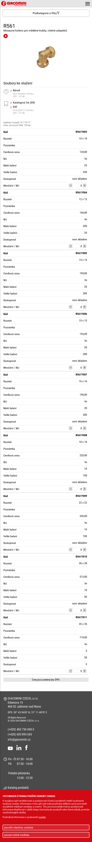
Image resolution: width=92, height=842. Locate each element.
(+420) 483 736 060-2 (21, 729)
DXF (51, 109)
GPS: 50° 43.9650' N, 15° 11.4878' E (27, 712)
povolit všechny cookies (18, 827)
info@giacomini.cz (19, 739)
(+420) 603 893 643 (20, 734)
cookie (42, 817)
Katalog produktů (18, 787)
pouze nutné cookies (16, 834)
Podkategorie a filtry (46, 13)
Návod (51, 93)
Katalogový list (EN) (24, 102)
